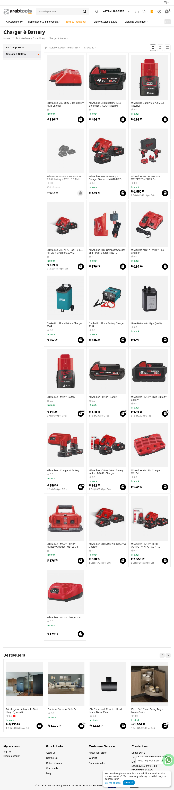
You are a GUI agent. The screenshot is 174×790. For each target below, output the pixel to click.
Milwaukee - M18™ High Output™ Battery (149, 398)
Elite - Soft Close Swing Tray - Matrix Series (147, 710)
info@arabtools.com (142, 769)
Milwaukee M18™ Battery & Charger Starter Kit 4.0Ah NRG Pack (105, 178)
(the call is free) (149, 756)
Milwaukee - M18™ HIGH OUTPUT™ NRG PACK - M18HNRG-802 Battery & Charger (149, 545)
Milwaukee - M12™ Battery (61, 396)
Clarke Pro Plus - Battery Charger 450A (64, 324)
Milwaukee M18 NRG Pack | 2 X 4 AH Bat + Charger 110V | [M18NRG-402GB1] (65, 251)
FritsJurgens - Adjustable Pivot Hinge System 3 (22, 710)
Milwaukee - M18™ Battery (103, 396)
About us (50, 752)
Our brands (52, 768)
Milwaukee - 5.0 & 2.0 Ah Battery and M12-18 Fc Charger (106, 471)
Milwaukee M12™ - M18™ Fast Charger (147, 251)
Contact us (51, 757)
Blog (48, 773)
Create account (11, 755)
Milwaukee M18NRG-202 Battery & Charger (107, 545)
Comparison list (97, 762)
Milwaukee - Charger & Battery (63, 470)
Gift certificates (54, 762)
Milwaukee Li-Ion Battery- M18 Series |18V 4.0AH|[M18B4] (105, 104)
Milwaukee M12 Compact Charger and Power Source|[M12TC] (107, 251)
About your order (97, 752)
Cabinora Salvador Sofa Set (62, 709)
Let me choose (113, 782)
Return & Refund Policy (94, 785)
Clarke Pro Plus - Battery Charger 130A (106, 324)
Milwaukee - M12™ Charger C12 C (65, 617)
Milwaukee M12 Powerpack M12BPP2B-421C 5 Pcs (145, 177)
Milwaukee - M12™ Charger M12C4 (146, 471)
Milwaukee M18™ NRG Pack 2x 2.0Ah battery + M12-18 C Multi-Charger (64, 178)
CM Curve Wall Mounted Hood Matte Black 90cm (106, 710)
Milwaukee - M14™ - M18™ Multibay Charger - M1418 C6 (62, 545)
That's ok (129, 782)
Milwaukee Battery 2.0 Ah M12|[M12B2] (147, 104)
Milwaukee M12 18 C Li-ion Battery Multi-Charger (65, 104)
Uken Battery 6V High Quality (146, 323)
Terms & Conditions (71, 785)
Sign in (7, 751)
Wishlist (93, 757)
